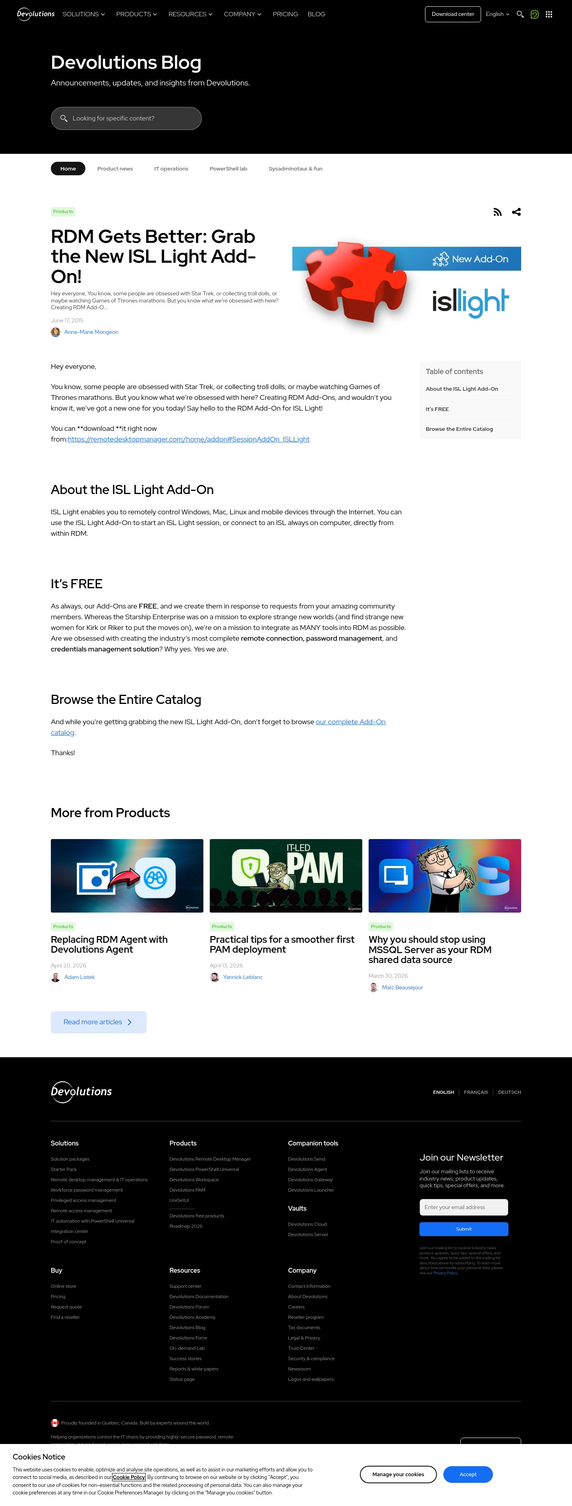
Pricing (58, 1296)
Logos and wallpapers (311, 1379)
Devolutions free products (197, 1216)
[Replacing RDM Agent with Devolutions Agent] (127, 876)
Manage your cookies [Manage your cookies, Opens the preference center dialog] (398, 1474)
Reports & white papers (194, 1369)
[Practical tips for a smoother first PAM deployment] (286, 876)
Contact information (309, 1286)
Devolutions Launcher (311, 1190)
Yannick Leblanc (236, 977)
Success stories (186, 1358)
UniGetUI (179, 1200)
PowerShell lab (228, 168)
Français (476, 1092)
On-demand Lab (187, 1348)
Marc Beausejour (396, 987)
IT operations (171, 168)
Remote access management (81, 1211)
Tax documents (304, 1327)
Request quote (66, 1307)
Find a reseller (65, 1317)
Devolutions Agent (307, 1169)
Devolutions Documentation (199, 1296)
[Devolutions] (36, 14)
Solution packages (70, 1159)
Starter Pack (64, 1169)
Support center (186, 1286)
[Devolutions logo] (81, 1092)
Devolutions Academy (193, 1317)
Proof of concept (69, 1242)
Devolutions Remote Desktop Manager (210, 1159)
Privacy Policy (445, 1272)
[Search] (520, 14)
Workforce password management (87, 1190)
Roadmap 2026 (186, 1226)
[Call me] (535, 14)
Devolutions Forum (189, 1307)
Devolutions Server (308, 1234)
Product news (115, 168)
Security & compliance (311, 1358)
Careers (296, 1307)
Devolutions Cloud (307, 1224)
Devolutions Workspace (194, 1180)
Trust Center (301, 1348)
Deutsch (509, 1092)
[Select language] (498, 14)
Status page (182, 1379)
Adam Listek (73, 977)
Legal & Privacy (304, 1338)
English (443, 1092)
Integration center (70, 1231)
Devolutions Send (306, 1159)
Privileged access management (83, 1200)
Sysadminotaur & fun (296, 168)
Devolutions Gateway (310, 1180)
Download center (453, 13)
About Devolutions (307, 1296)
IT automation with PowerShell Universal (92, 1221)
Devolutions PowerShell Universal (204, 1169)
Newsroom (299, 1369)
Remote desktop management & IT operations (99, 1180)
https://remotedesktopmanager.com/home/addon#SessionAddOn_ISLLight (188, 439)
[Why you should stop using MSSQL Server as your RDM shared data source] (445, 876)
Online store (63, 1286)
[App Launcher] (549, 14)
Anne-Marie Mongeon (84, 332)
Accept (468, 1474)
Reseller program (306, 1317)
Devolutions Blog (126, 62)
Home (68, 168)
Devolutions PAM (188, 1190)
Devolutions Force (188, 1338)
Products (63, 211)
